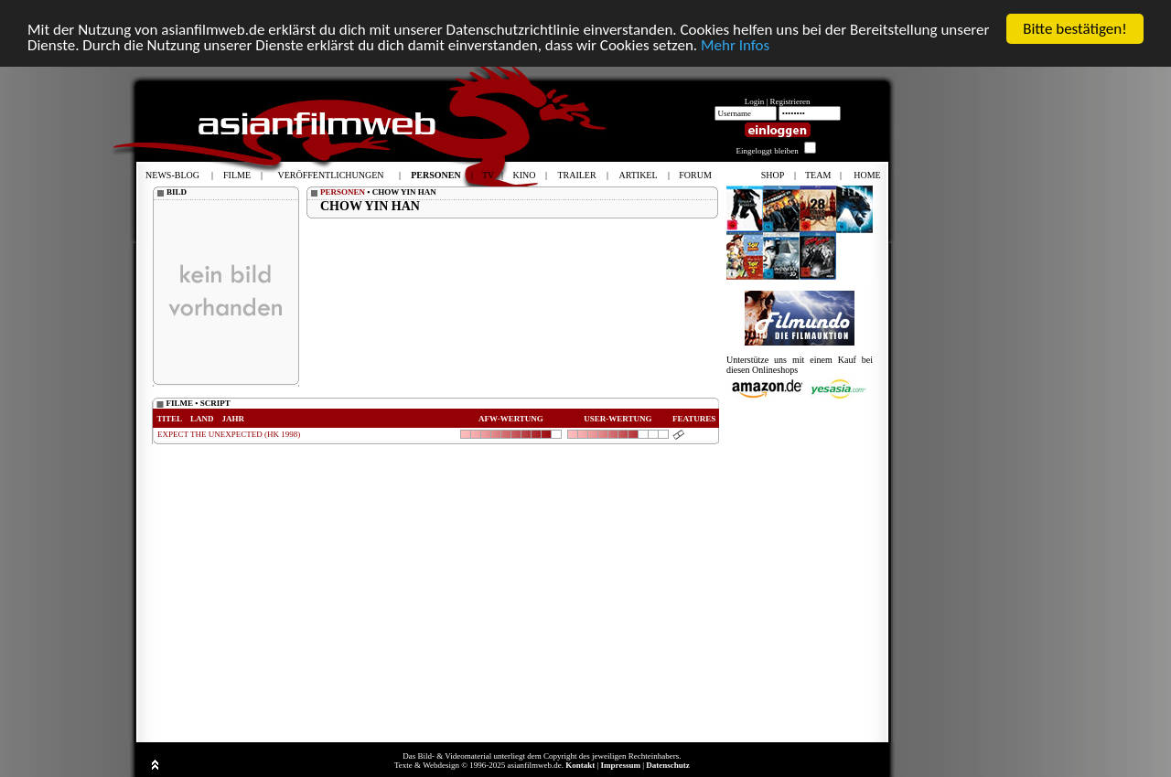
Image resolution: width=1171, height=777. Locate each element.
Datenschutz (668, 765)
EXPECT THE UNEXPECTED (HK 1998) (228, 434)
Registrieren (790, 101)
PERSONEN (342, 192)
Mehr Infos (735, 44)
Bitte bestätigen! (1075, 28)
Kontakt (580, 765)
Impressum (620, 765)
